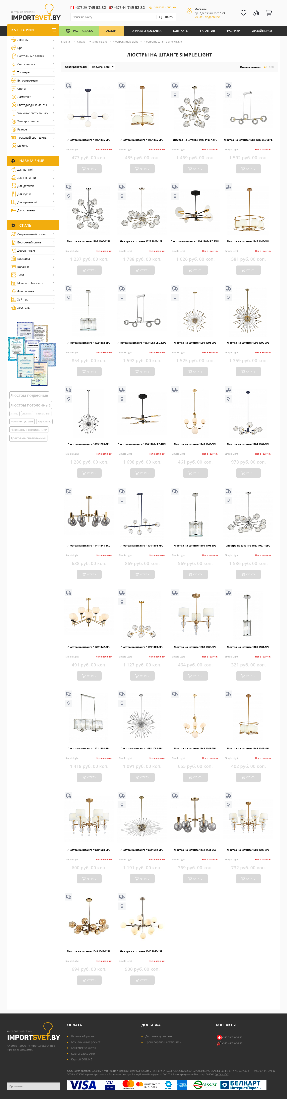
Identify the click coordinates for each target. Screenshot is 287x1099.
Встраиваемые (24, 80)
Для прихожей (24, 202)
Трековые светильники (28, 438)
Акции (111, 31)
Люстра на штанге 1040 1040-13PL (142, 951)
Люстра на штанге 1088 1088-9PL (142, 748)
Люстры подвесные (29, 395)
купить (91, 168)
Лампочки (21, 96)
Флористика (22, 291)
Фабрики (233, 31)
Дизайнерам (262, 31)
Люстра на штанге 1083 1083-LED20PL (142, 342)
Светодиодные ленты (29, 104)
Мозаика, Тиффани (27, 283)
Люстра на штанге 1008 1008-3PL (195, 647)
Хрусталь (20, 307)
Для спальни (23, 210)
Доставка (151, 1024)
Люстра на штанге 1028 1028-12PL (142, 241)
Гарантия (207, 31)
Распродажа (83, 31)
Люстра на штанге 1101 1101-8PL (89, 748)
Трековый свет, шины (29, 137)
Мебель (19, 145)
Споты (18, 88)
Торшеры (20, 72)
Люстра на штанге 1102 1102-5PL (89, 342)
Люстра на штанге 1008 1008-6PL (89, 850)
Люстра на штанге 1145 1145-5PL (142, 140)
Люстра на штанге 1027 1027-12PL (248, 545)
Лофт (17, 274)
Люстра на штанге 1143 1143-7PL (195, 748)
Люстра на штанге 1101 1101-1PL (248, 647)
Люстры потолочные (31, 405)
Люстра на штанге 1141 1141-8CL (89, 545)
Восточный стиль (26, 242)
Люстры (20, 39)
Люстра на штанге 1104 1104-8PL (248, 444)
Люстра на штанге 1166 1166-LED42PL (142, 444)
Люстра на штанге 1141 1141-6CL (195, 850)
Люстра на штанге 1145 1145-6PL (248, 241)
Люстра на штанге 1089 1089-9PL (89, 444)
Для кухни (21, 194)
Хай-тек (19, 299)
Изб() (225, 1074)
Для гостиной (23, 177)
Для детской (22, 185)
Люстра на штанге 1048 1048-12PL (89, 951)
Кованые (20, 266)
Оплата (74, 1024)
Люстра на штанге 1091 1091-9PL (195, 342)
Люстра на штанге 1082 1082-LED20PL (248, 140)
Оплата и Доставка (146, 31)
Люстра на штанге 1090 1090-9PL (248, 342)
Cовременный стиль (28, 234)
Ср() (218, 1074)
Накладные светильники (29, 430)
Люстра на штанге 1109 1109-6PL (142, 647)
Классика (20, 258)
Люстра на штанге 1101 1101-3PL (195, 545)
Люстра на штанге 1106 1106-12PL (89, 241)
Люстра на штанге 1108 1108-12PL (195, 140)
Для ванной (22, 169)
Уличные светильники (29, 113)
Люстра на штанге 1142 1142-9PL (89, 647)
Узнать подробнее (207, 17)
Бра (17, 47)
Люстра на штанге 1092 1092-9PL (142, 850)
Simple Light (72, 149)
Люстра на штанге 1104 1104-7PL (142, 545)
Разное (19, 129)
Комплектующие (22, 421)
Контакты (180, 31)
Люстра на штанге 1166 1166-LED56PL (195, 241)
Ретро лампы (44, 421)
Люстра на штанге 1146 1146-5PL (89, 140)
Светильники (23, 64)
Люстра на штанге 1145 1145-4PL (248, 748)
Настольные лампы (27, 55)
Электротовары (25, 121)
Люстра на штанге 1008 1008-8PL (248, 850)
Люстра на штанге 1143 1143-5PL (195, 444)
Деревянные (23, 250)
